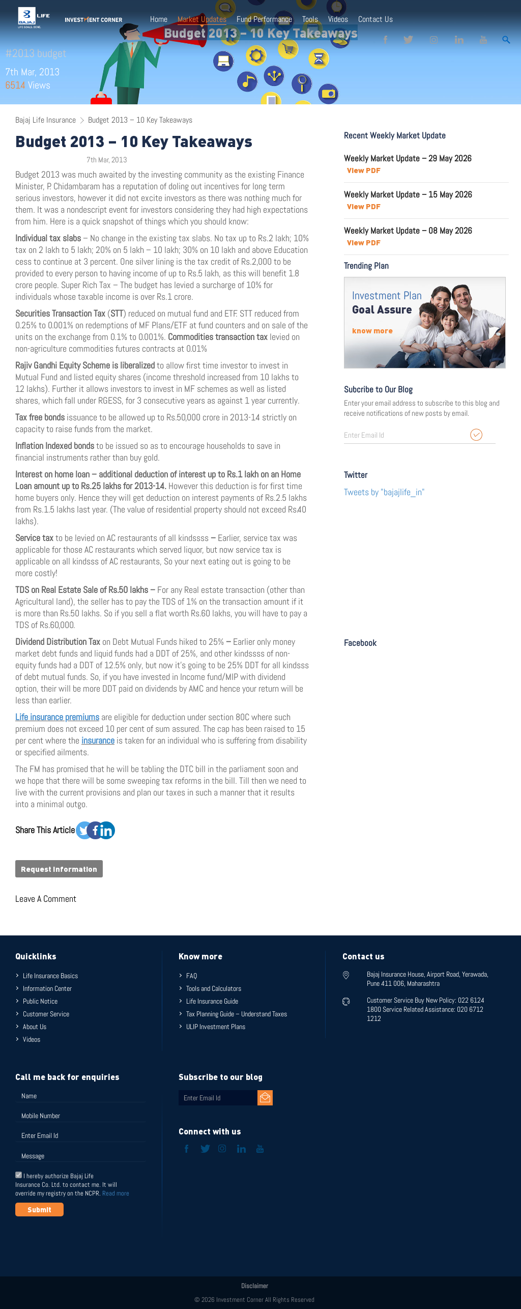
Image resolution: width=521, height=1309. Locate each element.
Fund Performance (264, 19)
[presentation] (92, 1241)
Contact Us (375, 19)
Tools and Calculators (213, 988)
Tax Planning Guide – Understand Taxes (236, 1013)
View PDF (364, 170)
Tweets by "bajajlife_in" (384, 492)
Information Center (47, 988)
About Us (34, 1026)
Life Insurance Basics (50, 975)
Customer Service (46, 1013)
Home (158, 19)
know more (372, 330)
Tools (310, 19)
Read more (115, 1193)
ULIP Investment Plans (215, 1026)
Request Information (59, 868)
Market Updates (202, 19)
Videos (338, 19)
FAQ (191, 975)
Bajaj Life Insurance (45, 120)
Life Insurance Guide (212, 1001)
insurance (97, 740)
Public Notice (40, 1001)
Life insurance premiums (57, 717)
